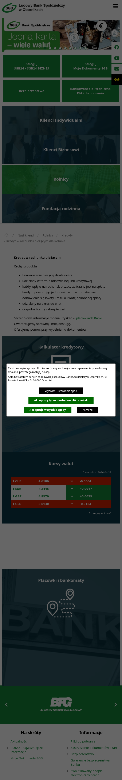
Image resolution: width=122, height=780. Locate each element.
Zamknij (88, 410)
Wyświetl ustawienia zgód (61, 391)
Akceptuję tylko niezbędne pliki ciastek (61, 400)
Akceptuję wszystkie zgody (47, 410)
